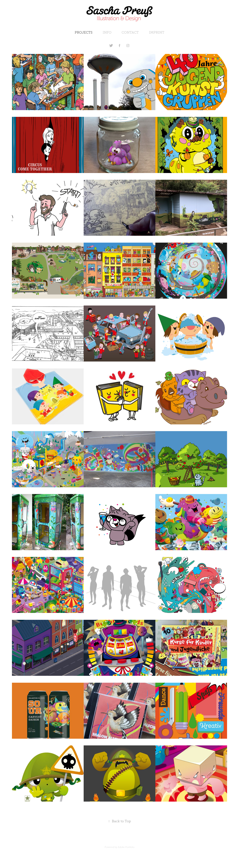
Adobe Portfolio (126, 847)
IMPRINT (156, 32)
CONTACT (130, 32)
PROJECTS (83, 32)
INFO (107, 32)
